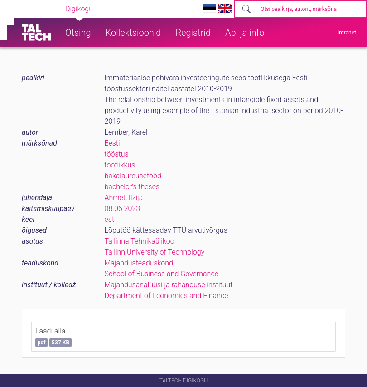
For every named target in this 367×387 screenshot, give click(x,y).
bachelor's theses (132, 186)
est (110, 219)
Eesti (112, 143)
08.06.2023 (122, 208)
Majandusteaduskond (139, 263)
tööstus (117, 154)
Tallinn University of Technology (155, 252)
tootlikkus (120, 165)
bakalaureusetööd (133, 175)
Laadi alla (53, 337)
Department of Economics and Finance (166, 295)
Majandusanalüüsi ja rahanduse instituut (169, 284)
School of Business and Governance (161, 273)
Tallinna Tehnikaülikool (140, 241)
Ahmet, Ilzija (124, 197)
